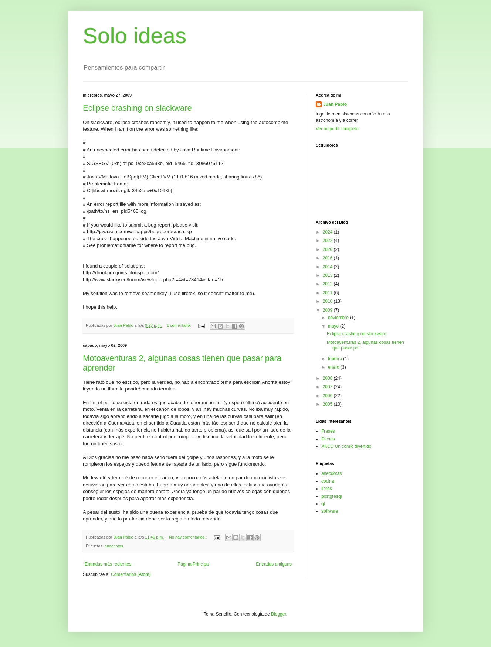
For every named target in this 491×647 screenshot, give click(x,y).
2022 (328, 240)
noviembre (339, 317)
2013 (328, 275)
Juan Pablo (335, 104)
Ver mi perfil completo (337, 128)
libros (326, 488)
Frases (328, 431)
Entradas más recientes (108, 564)
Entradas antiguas (274, 564)
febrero (335, 358)
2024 (328, 232)
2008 (328, 378)
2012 (328, 283)
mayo (334, 326)
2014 (328, 266)
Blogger (278, 614)
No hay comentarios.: (188, 537)
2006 (328, 395)
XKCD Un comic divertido (346, 446)
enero (334, 367)
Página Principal (193, 564)
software (329, 511)
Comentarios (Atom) (130, 574)
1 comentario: (179, 325)
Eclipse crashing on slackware (137, 108)
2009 (328, 310)
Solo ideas (134, 35)
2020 (328, 249)
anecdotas (114, 546)
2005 (328, 404)
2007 (328, 386)
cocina (327, 481)
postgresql (331, 496)
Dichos (328, 439)
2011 (328, 292)
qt (323, 503)
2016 (328, 258)
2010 (328, 301)
